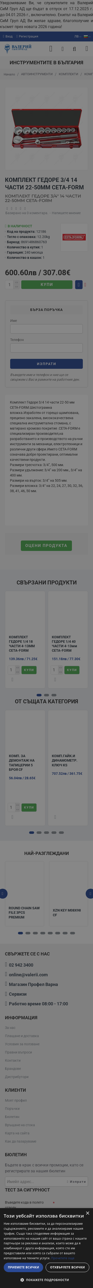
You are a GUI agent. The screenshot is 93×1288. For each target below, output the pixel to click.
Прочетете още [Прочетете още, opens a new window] (62, 1258)
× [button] (87, 1213)
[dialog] (46, 1248)
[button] (46, 1279)
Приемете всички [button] (23, 1267)
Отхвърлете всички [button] (67, 1267)
